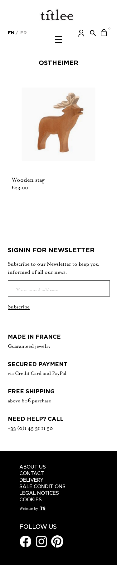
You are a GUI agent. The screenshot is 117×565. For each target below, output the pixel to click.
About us (32, 466)
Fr (23, 32)
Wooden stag (28, 179)
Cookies (30, 499)
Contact (31, 473)
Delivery (31, 480)
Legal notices (39, 493)
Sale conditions (42, 486)
